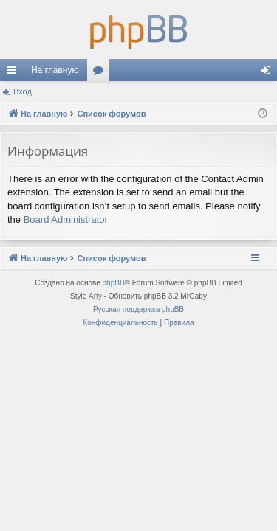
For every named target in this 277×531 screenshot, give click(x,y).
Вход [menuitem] (269, 73)
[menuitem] (120, 323)
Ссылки (14, 73)
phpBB (114, 283)
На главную (54, 70)
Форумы (101, 73)
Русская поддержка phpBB (138, 309)
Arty (95, 296)
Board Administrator (66, 219)
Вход (22, 91)
